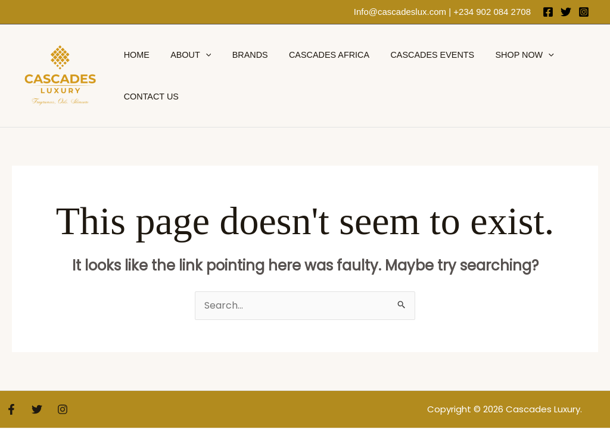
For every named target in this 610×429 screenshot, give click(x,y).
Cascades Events (415, 55)
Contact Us (149, 96)
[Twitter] (566, 12)
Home (134, 55)
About (184, 55)
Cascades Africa (315, 55)
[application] (200, 55)
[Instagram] (583, 12)
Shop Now (503, 55)
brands (240, 55)
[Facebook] (548, 12)
